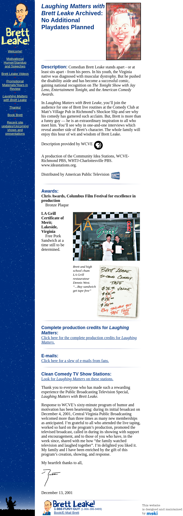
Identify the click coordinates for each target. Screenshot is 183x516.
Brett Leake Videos (15, 74)
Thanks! (15, 107)
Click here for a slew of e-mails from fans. (75, 361)
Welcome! (15, 51)
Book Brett (15, 115)
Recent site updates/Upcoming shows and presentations (14, 128)
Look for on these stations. (77, 379)
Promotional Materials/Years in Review (15, 85)
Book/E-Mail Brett (66, 513)
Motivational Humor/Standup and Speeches (15, 62)
